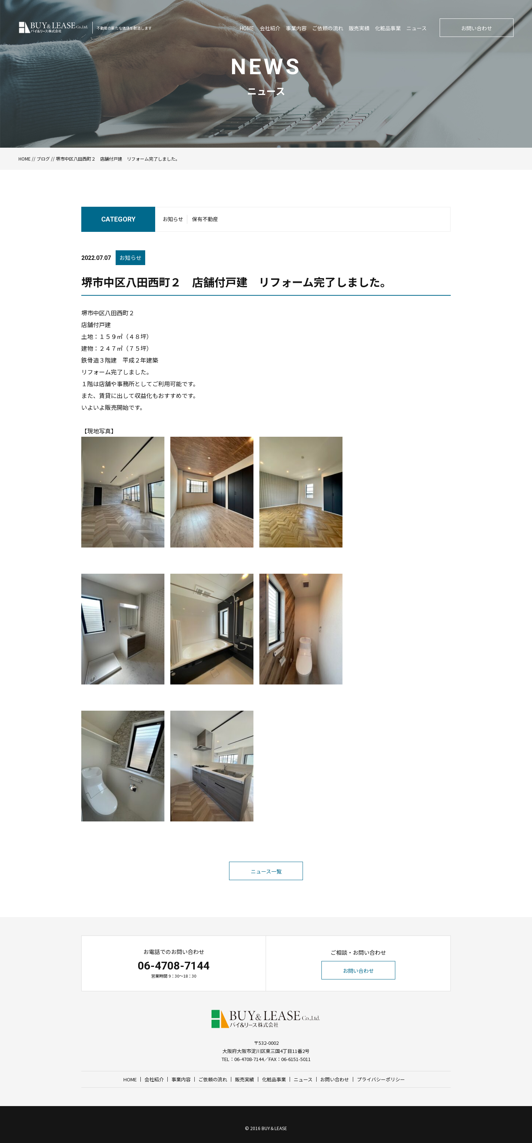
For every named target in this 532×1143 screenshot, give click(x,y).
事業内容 (296, 28)
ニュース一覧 (266, 871)
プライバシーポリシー (381, 1079)
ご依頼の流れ (327, 28)
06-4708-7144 (173, 965)
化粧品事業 (388, 28)
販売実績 (359, 28)
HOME (246, 28)
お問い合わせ (476, 28)
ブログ (43, 158)
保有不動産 (205, 219)
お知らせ (173, 219)
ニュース (416, 28)
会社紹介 (270, 28)
